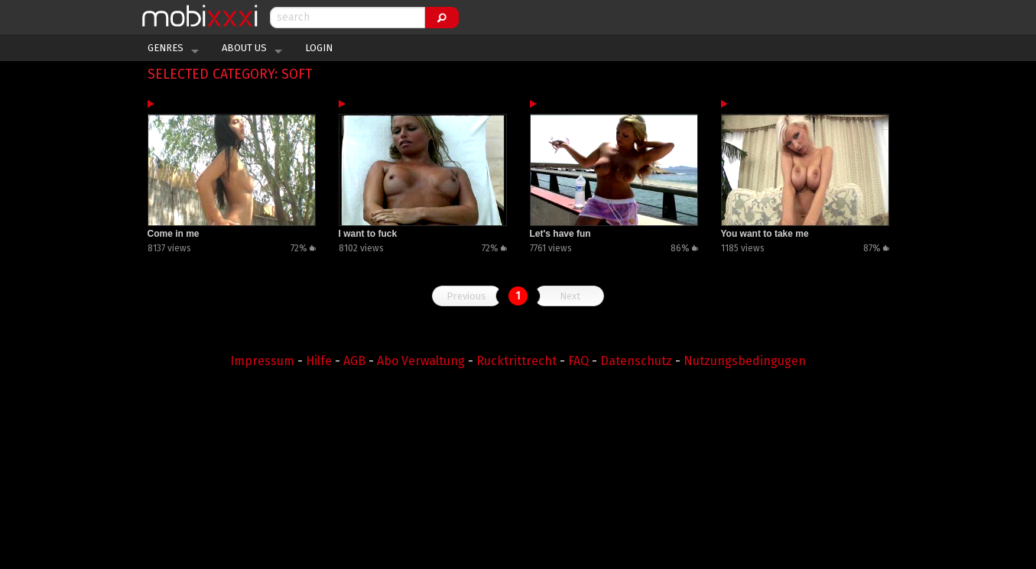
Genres (165, 47)
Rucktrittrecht (516, 361)
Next (570, 296)
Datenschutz (636, 361)
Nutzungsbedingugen (745, 361)
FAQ (578, 361)
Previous (466, 296)
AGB (354, 361)
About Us (244, 47)
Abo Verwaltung (421, 361)
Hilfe (319, 361)
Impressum (262, 361)
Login (319, 47)
